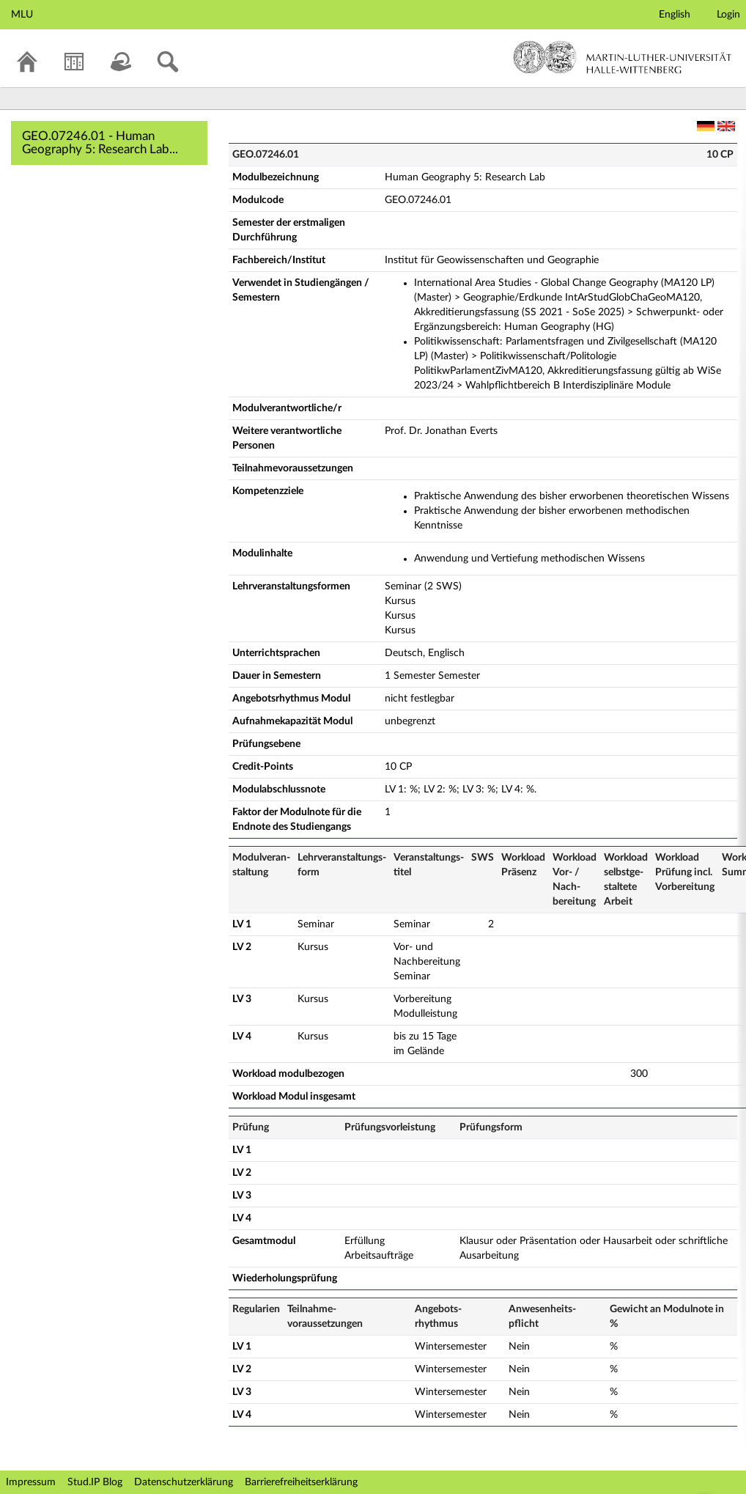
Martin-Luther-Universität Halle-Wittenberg (622, 57)
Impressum (31, 1482)
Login (728, 15)
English (674, 15)
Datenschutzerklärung (183, 1482)
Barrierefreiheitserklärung (301, 1482)
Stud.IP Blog (94, 1482)
